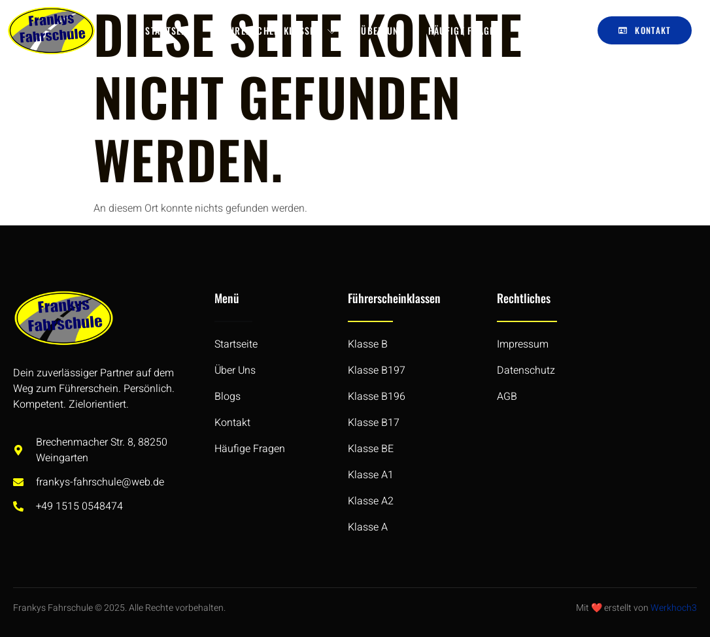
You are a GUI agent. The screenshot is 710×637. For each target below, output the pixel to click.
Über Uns (382, 30)
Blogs (538, 30)
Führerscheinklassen (277, 30)
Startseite (169, 30)
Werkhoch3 (674, 608)
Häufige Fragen (464, 30)
